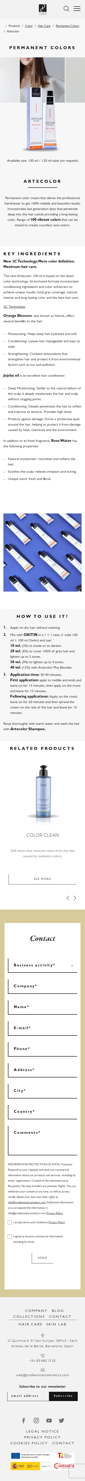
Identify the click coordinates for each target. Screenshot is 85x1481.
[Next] (74, 898)
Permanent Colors (67, 26)
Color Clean (43, 835)
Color (29, 26)
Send (42, 1258)
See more (42, 879)
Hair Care (44, 26)
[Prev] (67, 898)
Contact (60, 1317)
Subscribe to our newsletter (42, 1387)
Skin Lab (56, 1324)
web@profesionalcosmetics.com (42, 1375)
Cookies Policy (29, 1443)
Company (36, 1311)
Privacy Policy (54, 1213)
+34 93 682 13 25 (42, 1360)
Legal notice (42, 1431)
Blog (58, 1311)
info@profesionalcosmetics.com (27, 1202)
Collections (29, 1317)
